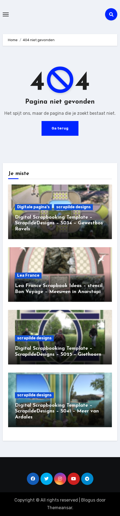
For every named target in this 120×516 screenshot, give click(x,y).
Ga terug (60, 128)
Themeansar (59, 507)
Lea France (28, 275)
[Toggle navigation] (6, 14)
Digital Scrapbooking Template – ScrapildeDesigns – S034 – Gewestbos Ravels (59, 223)
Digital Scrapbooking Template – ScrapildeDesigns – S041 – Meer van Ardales (57, 411)
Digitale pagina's (33, 207)
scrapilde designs (73, 207)
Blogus (88, 500)
